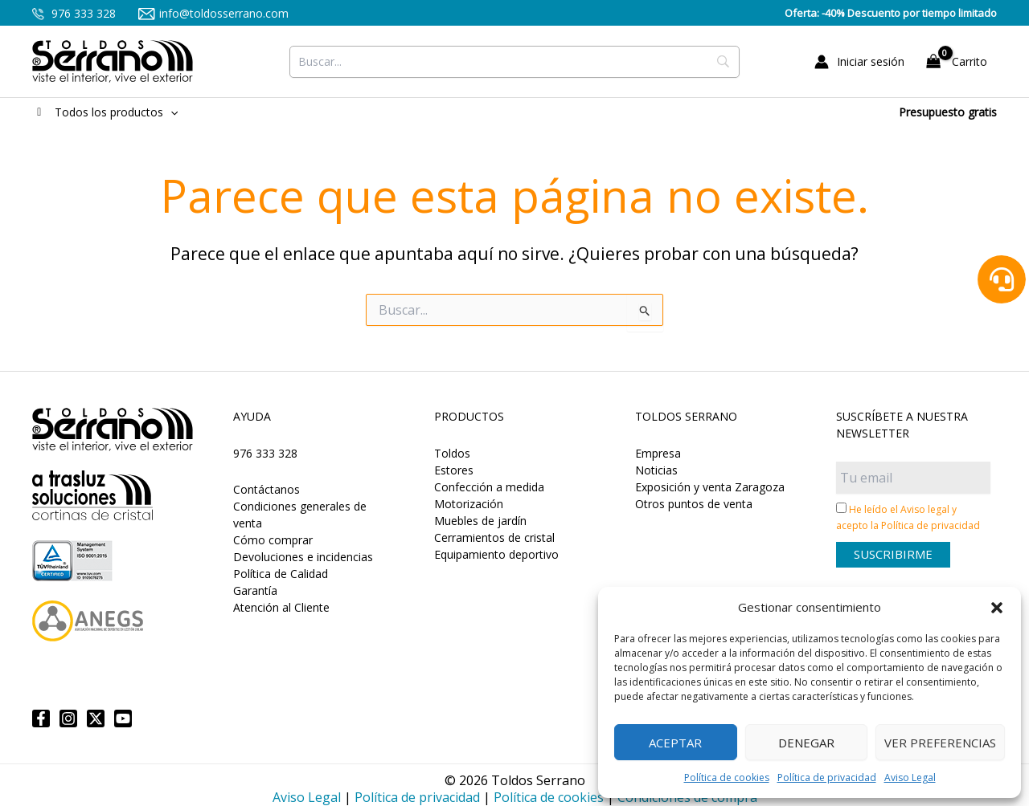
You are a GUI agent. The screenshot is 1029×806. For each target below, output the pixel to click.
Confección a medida (489, 487)
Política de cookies (726, 777)
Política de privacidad (826, 777)
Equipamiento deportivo (496, 554)
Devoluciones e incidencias (303, 556)
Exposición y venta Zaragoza (710, 487)
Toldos (452, 453)
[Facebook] (41, 718)
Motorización (468, 503)
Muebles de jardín (480, 520)
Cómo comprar (273, 540)
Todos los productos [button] (105, 112)
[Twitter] (96, 718)
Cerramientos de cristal (494, 537)
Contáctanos (266, 489)
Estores (454, 470)
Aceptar (675, 743)
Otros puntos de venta (693, 503)
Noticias (656, 470)
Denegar (806, 743)
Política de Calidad (280, 573)
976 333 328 (74, 13)
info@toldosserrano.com (213, 13)
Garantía (255, 590)
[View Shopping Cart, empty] (958, 61)
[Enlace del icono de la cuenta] (859, 61)
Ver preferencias (940, 743)
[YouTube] (123, 718)
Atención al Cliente (281, 607)
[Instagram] (68, 718)
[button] (997, 608)
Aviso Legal (910, 777)
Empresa (658, 453)
